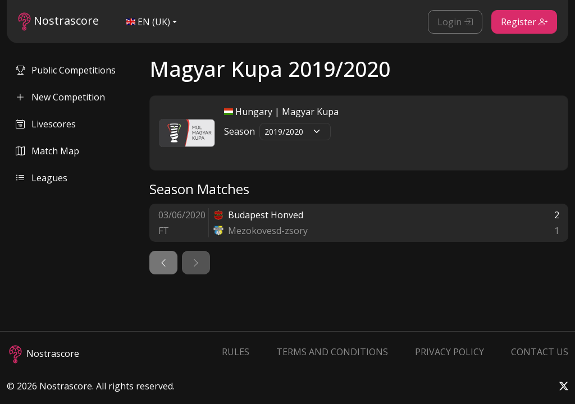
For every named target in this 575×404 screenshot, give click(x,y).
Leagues (41, 178)
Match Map (47, 151)
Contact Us (539, 352)
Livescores (46, 124)
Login (455, 22)
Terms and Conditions (332, 352)
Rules (235, 352)
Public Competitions (66, 70)
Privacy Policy (449, 352)
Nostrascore (58, 21)
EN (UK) (148, 22)
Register (524, 22)
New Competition (60, 97)
